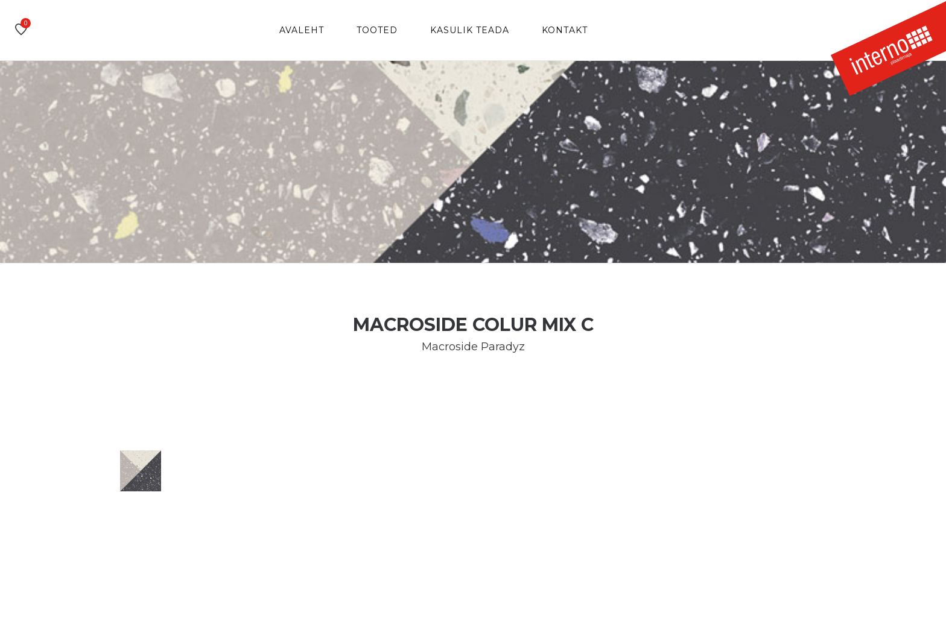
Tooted (377, 30)
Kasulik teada (469, 30)
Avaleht (301, 30)
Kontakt (565, 30)
